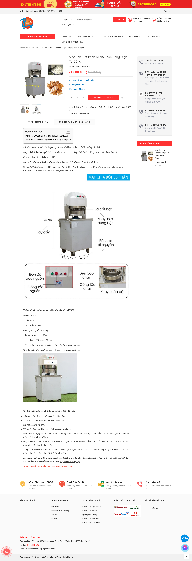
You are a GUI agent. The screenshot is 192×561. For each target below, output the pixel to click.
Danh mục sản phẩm (38, 36)
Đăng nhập (137, 18)
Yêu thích (168, 11)
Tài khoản (137, 21)
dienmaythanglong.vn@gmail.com (40, 549)
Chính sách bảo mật (90, 519)
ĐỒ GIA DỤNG (135, 37)
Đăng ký (147, 18)
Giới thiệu (55, 507)
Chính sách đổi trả (89, 511)
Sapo (70, 557)
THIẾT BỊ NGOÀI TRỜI (87, 37)
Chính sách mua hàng (60, 511)
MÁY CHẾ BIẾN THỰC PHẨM (73, 42)
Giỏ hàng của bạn (164, 18)
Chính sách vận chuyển (91, 507)
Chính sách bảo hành (91, 523)
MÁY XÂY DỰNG (155, 37)
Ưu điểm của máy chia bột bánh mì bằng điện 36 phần (48, 140)
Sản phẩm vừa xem (150, 143)
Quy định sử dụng (89, 515)
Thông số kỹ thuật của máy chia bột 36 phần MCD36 (46, 136)
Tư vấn (54, 515)
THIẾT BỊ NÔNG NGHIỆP (113, 37)
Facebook (153, 508)
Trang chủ (66, 37)
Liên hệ (54, 519)
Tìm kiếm (119, 19)
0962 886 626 (44, 11)
